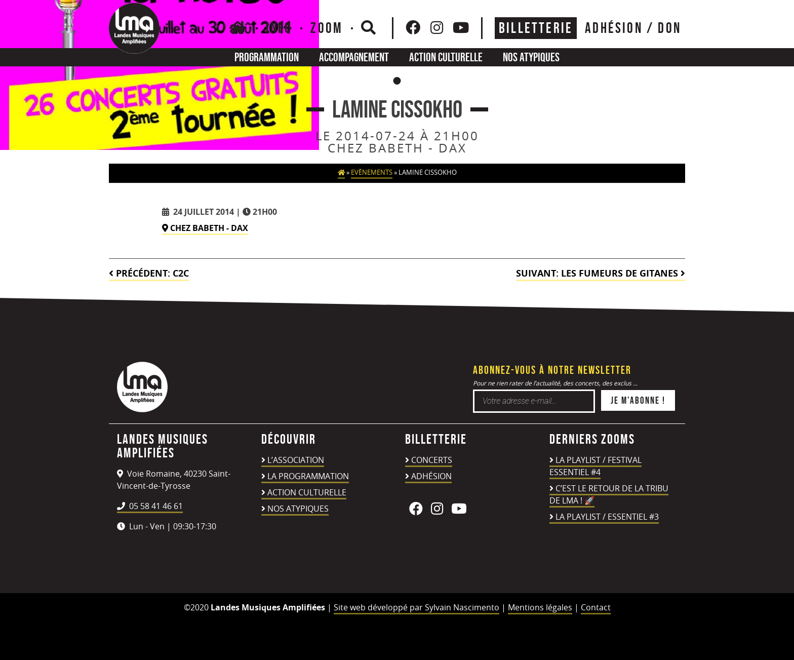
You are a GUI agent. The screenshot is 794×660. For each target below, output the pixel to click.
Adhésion (431, 476)
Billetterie (536, 28)
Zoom (326, 28)
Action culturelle (446, 57)
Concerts (431, 459)
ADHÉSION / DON (633, 28)
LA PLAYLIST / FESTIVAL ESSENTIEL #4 (595, 466)
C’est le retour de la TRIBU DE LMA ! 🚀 (608, 494)
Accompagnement (354, 57)
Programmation (266, 57)
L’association (295, 459)
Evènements (371, 172)
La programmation (308, 476)
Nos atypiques (531, 57)
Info (279, 28)
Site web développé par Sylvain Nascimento (416, 607)
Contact (596, 607)
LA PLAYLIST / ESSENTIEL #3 (607, 516)
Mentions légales (540, 607)
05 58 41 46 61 (150, 506)
